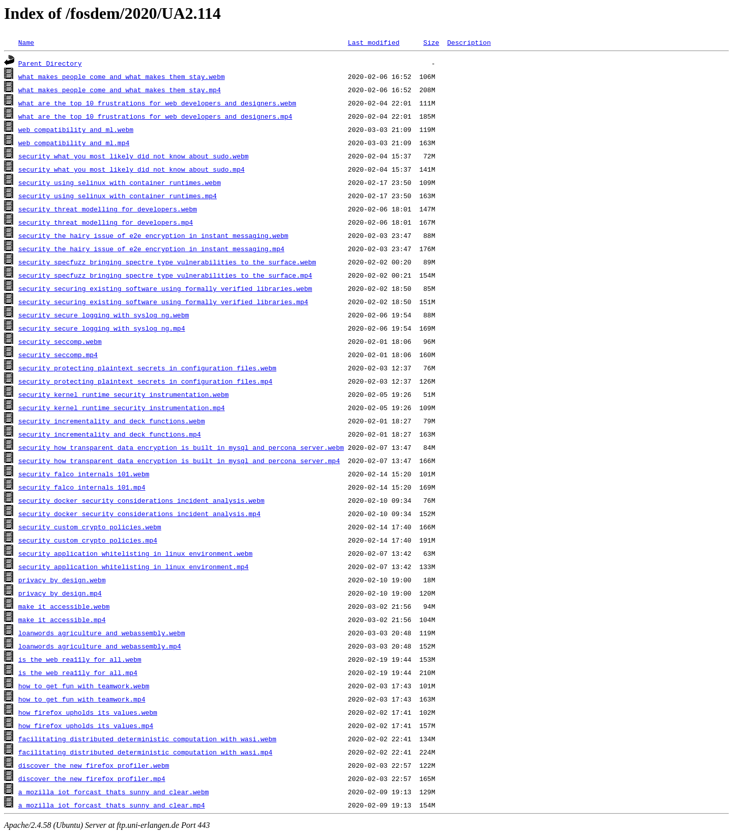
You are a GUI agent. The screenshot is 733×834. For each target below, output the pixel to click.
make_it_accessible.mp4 (62, 619)
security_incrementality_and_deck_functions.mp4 (109, 434)
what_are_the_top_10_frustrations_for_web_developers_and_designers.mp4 (155, 116)
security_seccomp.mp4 (58, 354)
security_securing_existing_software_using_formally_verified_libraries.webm (165, 288)
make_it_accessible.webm (63, 606)
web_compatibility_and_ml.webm (75, 129)
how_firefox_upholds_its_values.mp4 (85, 725)
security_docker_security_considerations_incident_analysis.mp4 (139, 513)
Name (26, 42)
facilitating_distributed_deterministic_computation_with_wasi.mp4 (145, 752)
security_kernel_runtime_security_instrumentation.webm (123, 394)
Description (469, 42)
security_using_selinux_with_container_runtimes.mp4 (117, 195)
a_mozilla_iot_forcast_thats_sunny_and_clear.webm (113, 791)
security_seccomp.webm (60, 341)
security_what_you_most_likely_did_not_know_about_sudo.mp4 (131, 169)
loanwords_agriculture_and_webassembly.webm (101, 632)
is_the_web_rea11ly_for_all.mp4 (77, 672)
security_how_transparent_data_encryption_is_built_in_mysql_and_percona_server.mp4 (179, 460)
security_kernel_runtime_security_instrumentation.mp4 (121, 407)
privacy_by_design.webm (62, 579)
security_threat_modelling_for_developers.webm (107, 208)
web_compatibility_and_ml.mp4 (73, 142)
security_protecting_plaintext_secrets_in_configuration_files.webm (147, 367)
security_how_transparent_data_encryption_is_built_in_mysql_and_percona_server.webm (181, 447)
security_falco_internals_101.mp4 (82, 487)
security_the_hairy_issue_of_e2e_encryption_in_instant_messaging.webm (153, 235)
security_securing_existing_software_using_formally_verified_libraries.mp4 (163, 301)
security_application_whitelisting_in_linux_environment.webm (135, 553)
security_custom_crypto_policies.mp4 (87, 540)
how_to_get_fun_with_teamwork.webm (83, 685)
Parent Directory (50, 63)
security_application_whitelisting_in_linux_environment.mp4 (133, 566)
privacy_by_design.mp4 (60, 593)
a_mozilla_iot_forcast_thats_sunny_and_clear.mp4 (111, 805)
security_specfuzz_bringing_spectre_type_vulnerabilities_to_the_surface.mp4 (165, 275)
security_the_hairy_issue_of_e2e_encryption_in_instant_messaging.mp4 (151, 248)
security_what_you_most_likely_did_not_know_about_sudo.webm (133, 155)
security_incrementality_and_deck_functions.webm (111, 420)
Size (431, 42)
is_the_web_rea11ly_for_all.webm (80, 659)
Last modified (373, 42)
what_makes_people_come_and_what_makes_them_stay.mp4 (119, 89)
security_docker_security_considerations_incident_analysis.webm (141, 500)
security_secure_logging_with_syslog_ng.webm (103, 314)
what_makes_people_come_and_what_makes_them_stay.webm (121, 76)
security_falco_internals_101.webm (83, 473)
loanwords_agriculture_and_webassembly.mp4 (99, 646)
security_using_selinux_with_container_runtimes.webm (119, 182)
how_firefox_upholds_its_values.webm (87, 712)
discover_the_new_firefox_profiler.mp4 (91, 778)
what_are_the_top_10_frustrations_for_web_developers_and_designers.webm (157, 102)
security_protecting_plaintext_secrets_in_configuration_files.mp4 (145, 381)
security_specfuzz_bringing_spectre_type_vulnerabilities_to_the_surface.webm (167, 261)
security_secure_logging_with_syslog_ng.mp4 (101, 328)
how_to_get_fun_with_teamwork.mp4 (82, 699)
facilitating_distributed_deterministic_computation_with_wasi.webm (147, 738)
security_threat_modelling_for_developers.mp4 (105, 222)
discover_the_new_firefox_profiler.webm (93, 765)
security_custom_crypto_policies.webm (89, 526)
